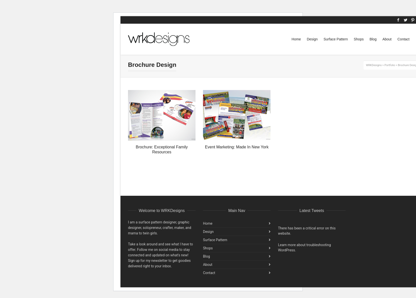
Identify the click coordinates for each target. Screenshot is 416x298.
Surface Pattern (215, 240)
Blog (206, 256)
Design (208, 232)
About (207, 265)
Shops (208, 248)
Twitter (405, 20)
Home (207, 223)
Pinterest (413, 20)
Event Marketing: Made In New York (236, 147)
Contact (209, 273)
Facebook (398, 20)
